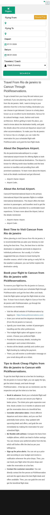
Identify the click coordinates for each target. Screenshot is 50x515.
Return (8, 50)
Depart (8, 39)
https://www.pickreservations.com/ (30, 315)
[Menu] (47, 3)
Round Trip (40, 17)
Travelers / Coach (12, 61)
